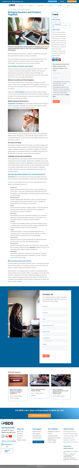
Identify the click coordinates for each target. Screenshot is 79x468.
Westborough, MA (67, 456)
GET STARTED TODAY (39, 415)
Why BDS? (20, 433)
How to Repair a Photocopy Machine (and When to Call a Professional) (60, 391)
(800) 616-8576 (7, 1)
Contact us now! (37, 441)
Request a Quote (72, 1)
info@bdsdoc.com (8, 445)
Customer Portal (52, 1)
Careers (19, 438)
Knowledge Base (37, 435)
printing (17, 398)
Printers (12, 398)
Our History (20, 435)
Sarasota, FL (73, 453)
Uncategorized (57, 24)
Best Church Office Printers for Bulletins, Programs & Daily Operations (16, 391)
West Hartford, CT (68, 451)
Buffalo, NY (72, 458)
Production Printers (53, 435)
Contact (62, 1)
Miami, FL (66, 453)
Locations (59, 5)
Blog (69, 5)
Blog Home (10, 9)
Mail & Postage (52, 440)
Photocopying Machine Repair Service (38, 390)
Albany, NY (67, 458)
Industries (41, 5)
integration (30, 163)
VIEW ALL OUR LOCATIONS (9, 441)
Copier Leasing (52, 442)
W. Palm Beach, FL (68, 455)
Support (31, 5)
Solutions (21, 5)
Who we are (20, 431)
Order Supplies (36, 433)
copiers (20, 396)
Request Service (37, 431)
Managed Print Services (54, 438)
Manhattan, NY (67, 459)
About (50, 5)
